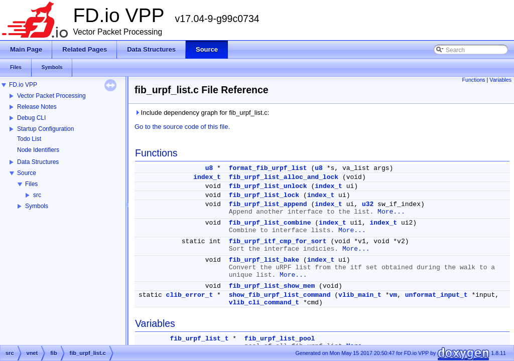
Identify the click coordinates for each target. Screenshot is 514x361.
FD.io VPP (23, 84)
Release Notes (37, 106)
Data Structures (38, 161)
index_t (207, 177)
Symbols (36, 206)
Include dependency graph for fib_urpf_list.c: (202, 112)
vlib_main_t (359, 295)
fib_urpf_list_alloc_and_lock (283, 177)
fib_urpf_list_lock (264, 195)
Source (26, 172)
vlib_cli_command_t (264, 302)
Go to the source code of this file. (182, 126)
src (37, 195)
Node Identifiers (38, 149)
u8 (209, 168)
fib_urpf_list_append (268, 204)
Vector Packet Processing (51, 95)
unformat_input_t (436, 295)
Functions (473, 80)
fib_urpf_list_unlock (268, 186)
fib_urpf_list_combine (270, 223)
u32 (367, 204)
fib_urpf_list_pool (279, 338)
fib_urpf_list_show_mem (272, 286)
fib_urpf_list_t (199, 338)
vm (394, 295)
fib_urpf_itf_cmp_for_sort (278, 241)
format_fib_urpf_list (268, 168)
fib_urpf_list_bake (264, 260)
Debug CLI (31, 117)
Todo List (29, 138)
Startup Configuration (45, 128)
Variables (500, 80)
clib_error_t (189, 295)
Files (31, 184)
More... (391, 212)
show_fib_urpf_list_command (280, 295)
